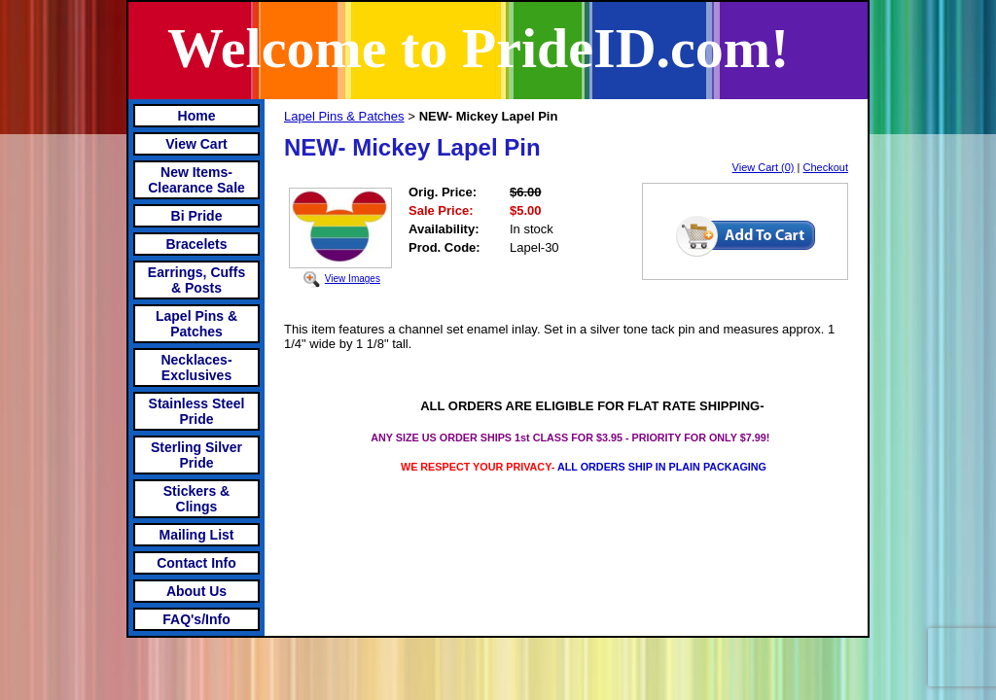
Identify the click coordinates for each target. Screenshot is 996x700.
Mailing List (197, 534)
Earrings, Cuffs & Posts (196, 280)
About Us (196, 591)
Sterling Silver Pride (196, 455)
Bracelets (196, 244)
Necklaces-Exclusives (195, 367)
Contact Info (196, 563)
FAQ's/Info (196, 619)
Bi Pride (197, 216)
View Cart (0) (763, 167)
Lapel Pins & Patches (196, 323)
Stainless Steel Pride (197, 411)
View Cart (196, 144)
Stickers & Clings (196, 498)
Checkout (825, 167)
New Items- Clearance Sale (196, 179)
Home (197, 115)
